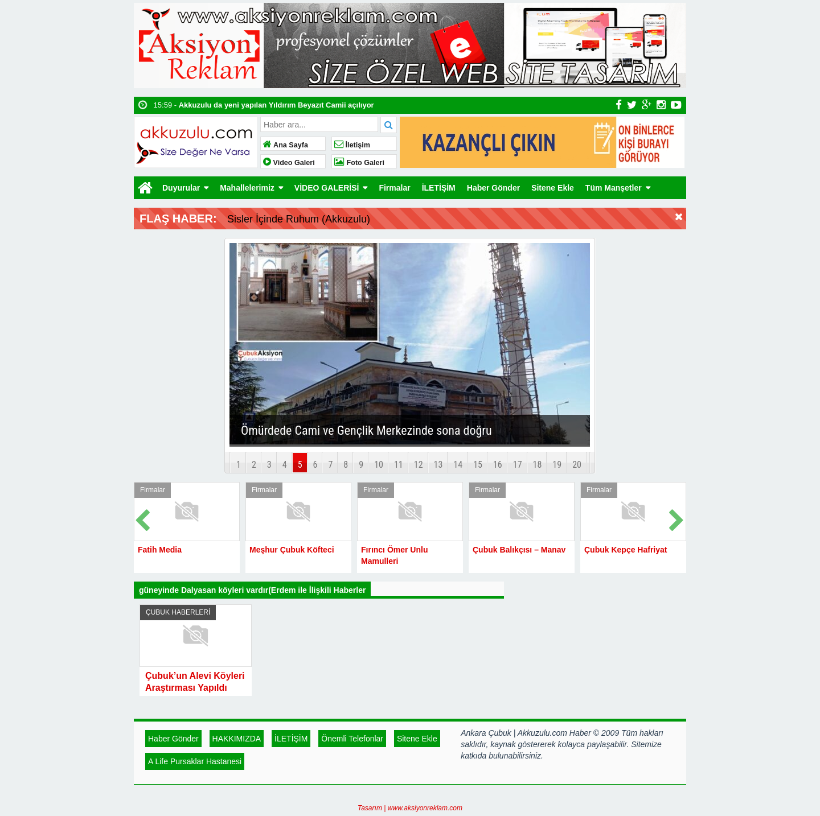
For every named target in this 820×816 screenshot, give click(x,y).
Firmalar (394, 187)
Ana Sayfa (285, 145)
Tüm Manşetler (613, 187)
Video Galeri (289, 163)
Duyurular (181, 187)
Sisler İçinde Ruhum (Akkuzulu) (298, 219)
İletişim (352, 145)
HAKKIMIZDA (236, 738)
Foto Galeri (359, 163)
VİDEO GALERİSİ (326, 187)
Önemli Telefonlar (352, 738)
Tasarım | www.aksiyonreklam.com (410, 808)
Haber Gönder (493, 187)
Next (677, 518)
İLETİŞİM (439, 187)
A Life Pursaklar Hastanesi (194, 761)
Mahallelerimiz (247, 187)
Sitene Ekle (552, 187)
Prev (143, 518)
